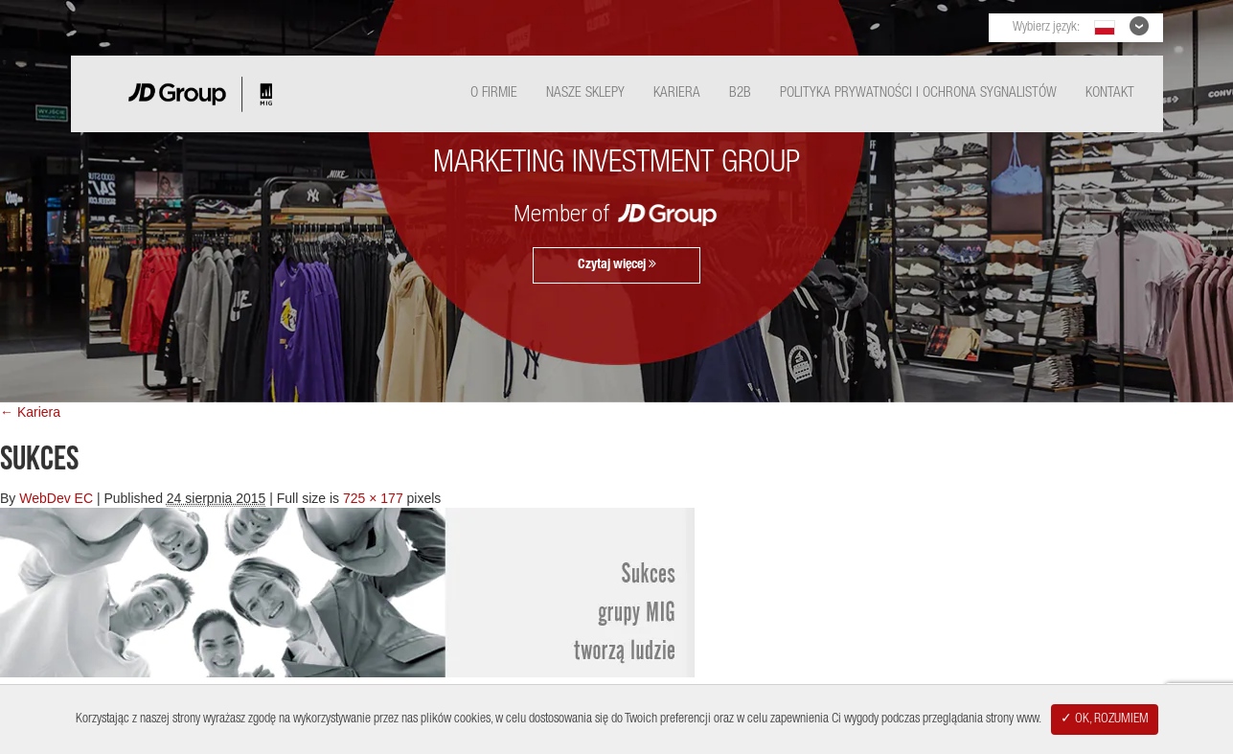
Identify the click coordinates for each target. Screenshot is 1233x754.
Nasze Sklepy (585, 93)
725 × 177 (373, 498)
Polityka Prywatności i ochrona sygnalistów (918, 93)
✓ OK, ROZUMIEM (1105, 719)
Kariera (676, 93)
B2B (740, 93)
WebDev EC (56, 498)
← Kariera (30, 412)
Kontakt (1109, 93)
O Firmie (493, 93)
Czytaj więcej (617, 264)
